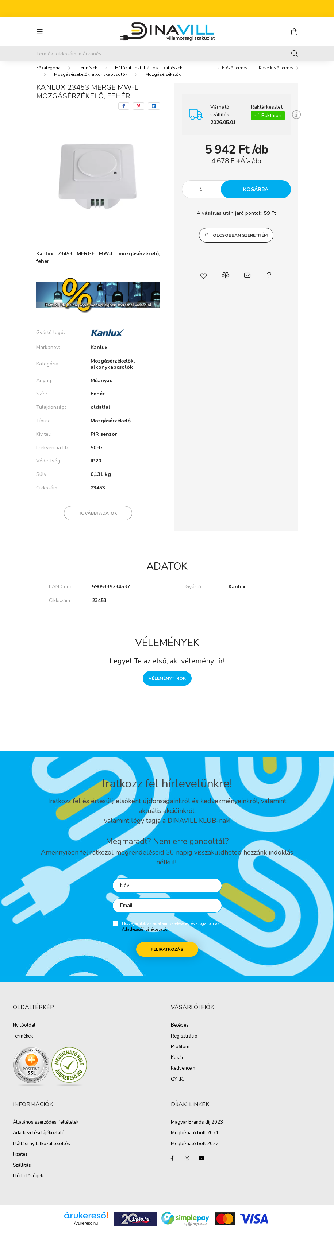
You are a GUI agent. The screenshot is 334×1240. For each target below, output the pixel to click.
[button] (236, 242)
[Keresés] (294, 53)
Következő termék (276, 75)
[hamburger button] (39, 31)
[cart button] (294, 31)
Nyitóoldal (24, 1033)
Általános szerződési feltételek (45, 1130)
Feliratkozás (167, 957)
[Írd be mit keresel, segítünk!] (167, 53)
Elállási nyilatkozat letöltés (41, 1151)
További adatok (98, 520)
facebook (172, 1165)
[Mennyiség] (201, 196)
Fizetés (20, 1162)
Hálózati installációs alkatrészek (148, 75)
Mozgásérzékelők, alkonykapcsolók (90, 82)
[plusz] (211, 196)
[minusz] (191, 196)
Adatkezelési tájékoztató (39, 1140)
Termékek (87, 75)
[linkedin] (154, 113)
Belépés (180, 1033)
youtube (201, 1165)
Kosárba (255, 196)
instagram (187, 1165)
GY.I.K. (177, 1087)
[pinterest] (138, 113)
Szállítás (22, 1173)
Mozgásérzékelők (163, 82)
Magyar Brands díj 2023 (197, 1130)
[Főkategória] (48, 75)
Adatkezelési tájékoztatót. (145, 936)
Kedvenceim (184, 1076)
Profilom (180, 1054)
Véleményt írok (167, 686)
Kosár (177, 1065)
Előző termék (235, 75)
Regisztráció (184, 1044)
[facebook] (123, 113)
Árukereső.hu (86, 1230)
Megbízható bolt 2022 (195, 1151)
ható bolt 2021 (203, 1140)
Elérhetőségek (28, 1183)
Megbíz (179, 1140)
